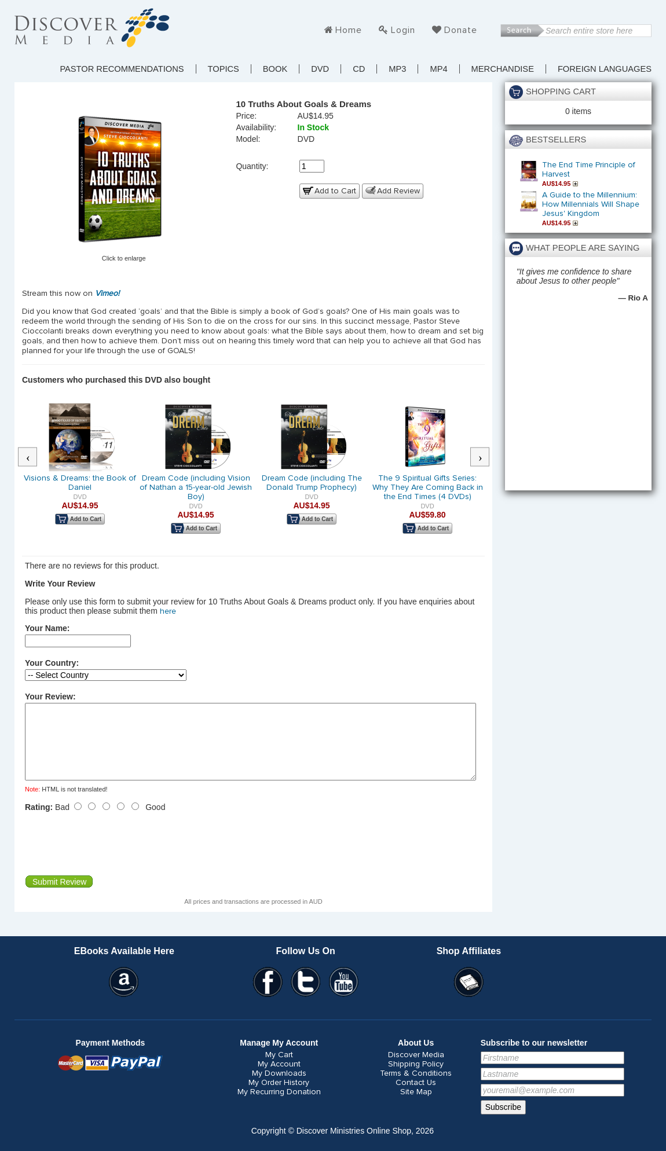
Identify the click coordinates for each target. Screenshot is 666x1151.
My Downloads (279, 1087)
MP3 (397, 69)
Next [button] (485, 457)
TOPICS (223, 69)
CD (359, 69)
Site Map (416, 1106)
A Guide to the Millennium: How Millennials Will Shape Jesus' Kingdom (590, 204)
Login (403, 30)
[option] (80, 471)
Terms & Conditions (416, 1087)
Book (275, 69)
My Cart (279, 1069)
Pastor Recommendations (122, 69)
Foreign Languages (605, 69)
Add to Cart (335, 191)
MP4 (438, 69)
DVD (320, 69)
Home (348, 30)
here (168, 611)
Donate (460, 30)
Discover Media (416, 1069)
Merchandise (502, 69)
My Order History (278, 1097)
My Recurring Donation (279, 1106)
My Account (279, 1078)
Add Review (398, 191)
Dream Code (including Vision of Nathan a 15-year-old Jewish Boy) (196, 487)
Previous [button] (33, 457)
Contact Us (416, 1097)
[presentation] (113, 857)
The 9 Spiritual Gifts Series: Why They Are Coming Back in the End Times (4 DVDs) (427, 487)
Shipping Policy (416, 1078)
